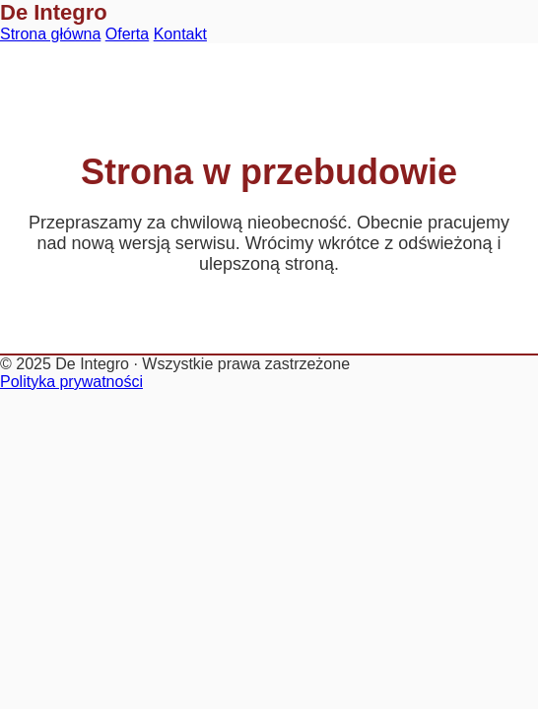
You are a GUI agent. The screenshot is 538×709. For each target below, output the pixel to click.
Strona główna (50, 34)
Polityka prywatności (71, 381)
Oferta (127, 34)
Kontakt (180, 34)
